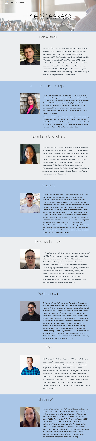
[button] (94, 2)
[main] (48, 16)
